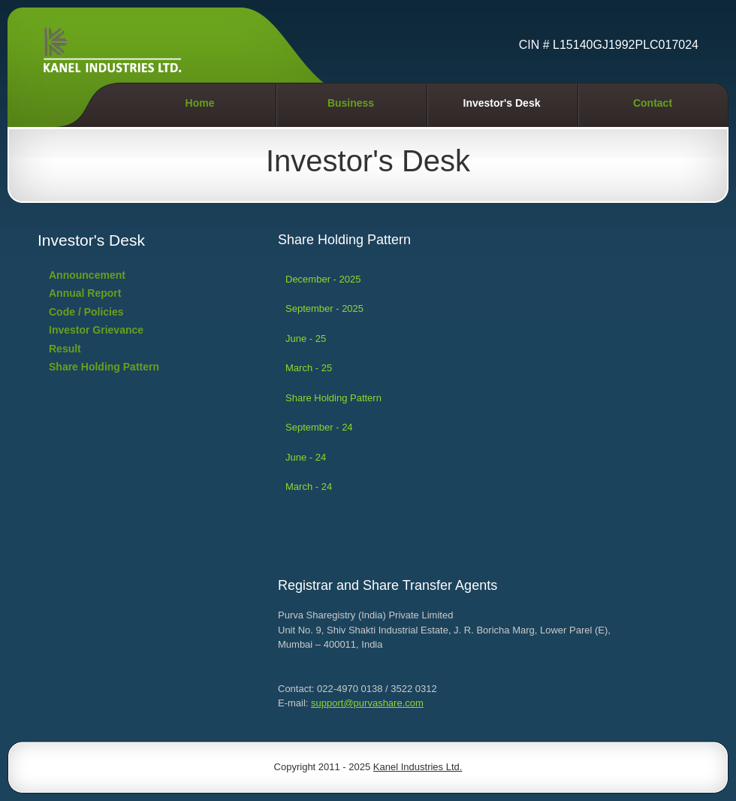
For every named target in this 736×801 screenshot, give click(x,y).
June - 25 (305, 338)
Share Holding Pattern (333, 398)
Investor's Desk (502, 103)
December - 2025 (322, 279)
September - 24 (319, 427)
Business (350, 103)
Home (200, 103)
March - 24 (308, 486)
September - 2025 (324, 308)
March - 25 (308, 367)
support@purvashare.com (367, 703)
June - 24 (305, 457)
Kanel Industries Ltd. (418, 766)
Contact (652, 103)
